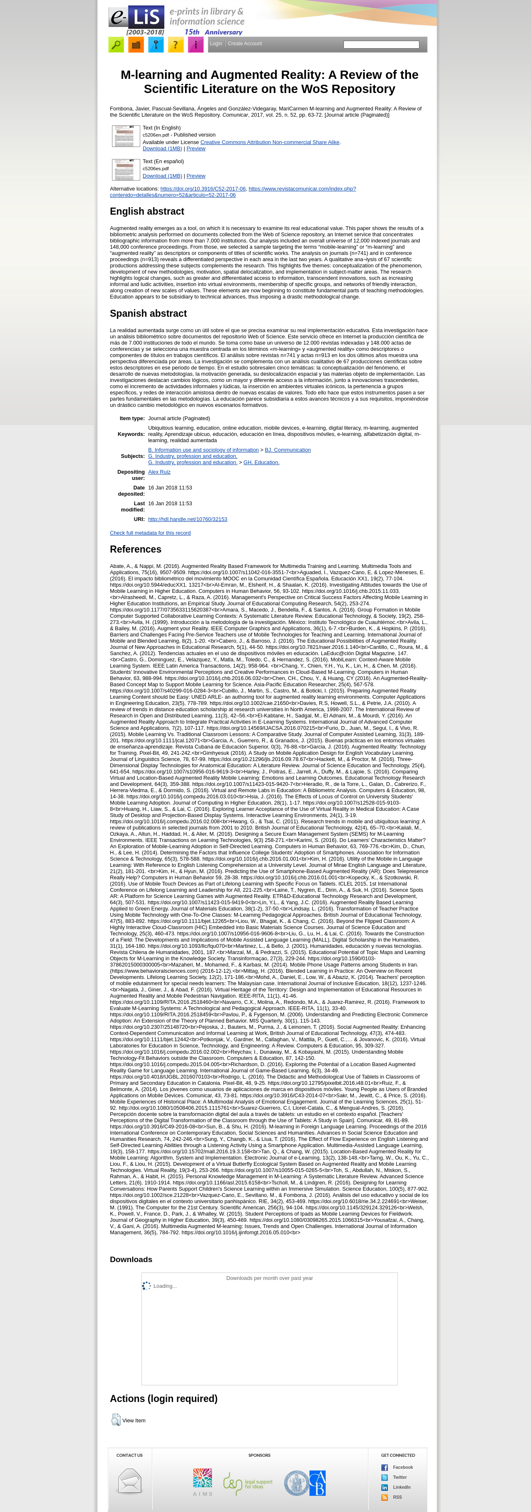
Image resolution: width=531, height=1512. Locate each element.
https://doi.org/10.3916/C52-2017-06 (203, 189)
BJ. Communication (288, 450)
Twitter (394, 1477)
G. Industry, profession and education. (192, 456)
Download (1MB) (162, 148)
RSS (391, 1497)
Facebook (397, 1467)
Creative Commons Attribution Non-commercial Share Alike (269, 142)
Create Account (245, 43)
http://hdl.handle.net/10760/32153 (187, 519)
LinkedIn (396, 1487)
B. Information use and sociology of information (203, 450)
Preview (196, 148)
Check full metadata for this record (150, 533)
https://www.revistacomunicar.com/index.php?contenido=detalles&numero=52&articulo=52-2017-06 (233, 192)
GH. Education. (262, 462)
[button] (116, 1420)
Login (216, 43)
